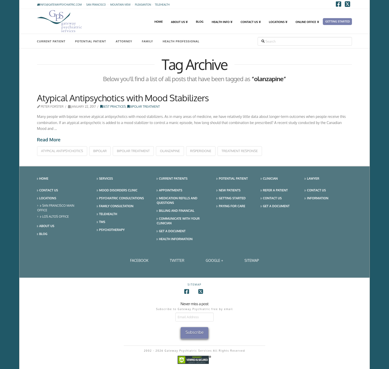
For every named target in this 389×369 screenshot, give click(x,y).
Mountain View (120, 4)
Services (105, 179)
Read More (49, 139)
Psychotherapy (111, 230)
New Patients (228, 190)
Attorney (124, 41)
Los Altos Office (54, 217)
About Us (45, 226)
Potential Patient (90, 41)
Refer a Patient (274, 190)
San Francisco (96, 4)
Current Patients (172, 179)
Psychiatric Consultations (120, 198)
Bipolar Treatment (143, 106)
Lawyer (312, 179)
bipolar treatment (133, 151)
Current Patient (51, 41)
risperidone (200, 151)
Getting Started (231, 198)
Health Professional (181, 41)
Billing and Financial (175, 211)
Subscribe (195, 332)
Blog (42, 234)
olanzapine (170, 151)
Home (43, 179)
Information (316, 198)
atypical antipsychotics (62, 151)
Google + (214, 260)
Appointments (169, 190)
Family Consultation (115, 206)
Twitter (177, 260)
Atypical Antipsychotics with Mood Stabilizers (123, 97)
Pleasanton (143, 4)
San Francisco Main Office (55, 208)
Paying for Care (230, 206)
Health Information (174, 239)
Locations (46, 198)
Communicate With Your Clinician (178, 221)
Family (147, 41)
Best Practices (113, 106)
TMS (101, 222)
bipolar (100, 151)
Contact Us (47, 190)
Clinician (269, 179)
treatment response (240, 151)
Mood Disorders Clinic (117, 190)
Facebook (139, 260)
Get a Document (171, 231)
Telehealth (107, 214)
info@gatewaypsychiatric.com (59, 4)
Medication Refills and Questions (177, 200)
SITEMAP (251, 260)
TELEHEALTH (162, 4)
